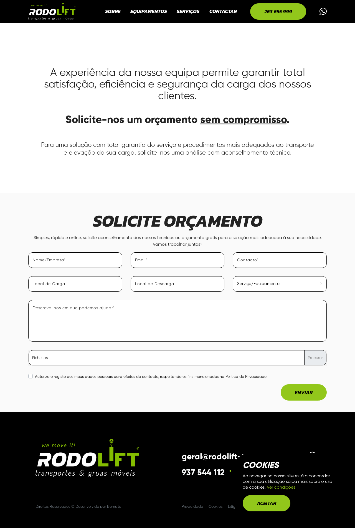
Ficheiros (40, 357)
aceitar (266, 503)
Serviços (188, 11)
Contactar (223, 11)
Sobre (113, 11)
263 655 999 (278, 11)
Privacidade (193, 507)
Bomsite (114, 507)
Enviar (304, 392)
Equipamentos (148, 11)
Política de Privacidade (246, 377)
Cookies (216, 507)
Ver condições (281, 487)
